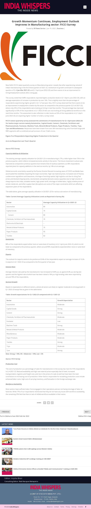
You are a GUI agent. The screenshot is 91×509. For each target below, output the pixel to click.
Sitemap (73, 507)
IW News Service (39, 28)
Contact (56, 507)
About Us (50, 507)
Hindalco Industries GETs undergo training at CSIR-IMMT (32, 459)
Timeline (80, 507)
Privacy (68, 507)
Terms (62, 507)
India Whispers (14, 507)
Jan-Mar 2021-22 (23, 90)
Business (60, 28)
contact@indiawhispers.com (54, 501)
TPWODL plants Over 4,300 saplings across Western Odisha (32, 449)
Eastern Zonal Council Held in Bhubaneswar (27, 439)
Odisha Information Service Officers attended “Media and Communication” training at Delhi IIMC (45, 469)
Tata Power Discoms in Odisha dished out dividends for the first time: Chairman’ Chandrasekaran (45, 429)
